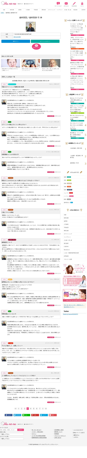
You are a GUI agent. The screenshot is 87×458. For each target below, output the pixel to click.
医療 (68, 183)
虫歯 (4, 9)
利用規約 (56, 433)
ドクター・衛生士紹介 (37, 431)
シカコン (76, 437)
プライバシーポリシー (60, 435)
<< (15, 408)
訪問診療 (66, 256)
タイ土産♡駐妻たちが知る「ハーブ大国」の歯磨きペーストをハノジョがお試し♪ (76, 54)
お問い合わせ (66, 3)
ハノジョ (68, 196)
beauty (77, 113)
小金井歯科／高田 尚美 (76, 148)
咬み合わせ (67, 249)
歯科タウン (16, 41)
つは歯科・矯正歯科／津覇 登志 (76, 156)
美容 (67, 180)
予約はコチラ (36, 47)
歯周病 (19, 9)
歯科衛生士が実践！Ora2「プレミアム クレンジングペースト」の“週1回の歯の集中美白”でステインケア (77, 66)
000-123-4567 (17, 37)
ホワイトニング (51, 9)
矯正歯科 (75, 9)
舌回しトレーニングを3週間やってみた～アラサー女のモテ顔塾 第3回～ (76, 107)
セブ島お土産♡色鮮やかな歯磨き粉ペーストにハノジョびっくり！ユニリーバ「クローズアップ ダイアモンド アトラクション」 (76, 81)
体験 (67, 186)
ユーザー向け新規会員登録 (38, 435)
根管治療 (12, 9)
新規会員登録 (74, 3)
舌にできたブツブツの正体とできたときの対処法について (76, 125)
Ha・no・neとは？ (58, 3)
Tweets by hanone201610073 (70, 314)
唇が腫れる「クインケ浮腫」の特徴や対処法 (76, 133)
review (77, 48)
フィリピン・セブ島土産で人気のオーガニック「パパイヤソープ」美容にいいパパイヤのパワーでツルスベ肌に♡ (76, 27)
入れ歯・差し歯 (67, 9)
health (77, 103)
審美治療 (44, 9)
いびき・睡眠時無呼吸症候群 (71, 253)
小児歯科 (28, 9)
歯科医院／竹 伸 (74, 163)
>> (46, 408)
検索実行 (21, 429)
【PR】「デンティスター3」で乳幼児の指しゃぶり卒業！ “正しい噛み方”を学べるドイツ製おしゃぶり (76, 41)
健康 (67, 177)
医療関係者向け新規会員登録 (39, 437)
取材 (68, 189)
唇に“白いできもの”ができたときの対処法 (77, 116)
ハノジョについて (78, 429)
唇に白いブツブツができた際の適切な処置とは (76, 99)
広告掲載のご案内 (59, 429)
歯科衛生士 (68, 202)
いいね (50, 116)
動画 (67, 199)
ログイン (82, 3)
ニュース (68, 193)
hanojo (77, 35)
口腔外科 (66, 246)
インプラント (60, 9)
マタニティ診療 (68, 259)
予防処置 (36, 9)
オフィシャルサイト (45, 41)
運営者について (58, 431)
